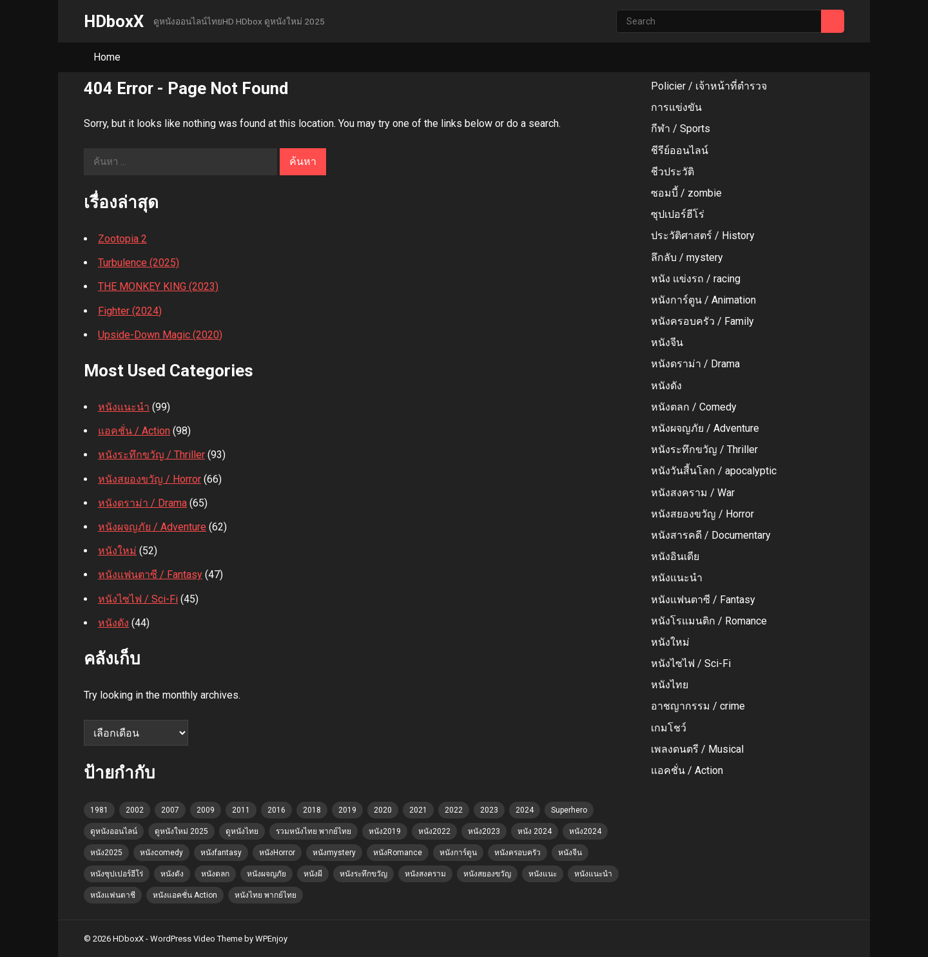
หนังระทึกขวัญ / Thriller (151, 455)
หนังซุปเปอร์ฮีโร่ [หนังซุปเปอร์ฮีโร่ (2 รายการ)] (116, 873)
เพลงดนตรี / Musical (697, 749)
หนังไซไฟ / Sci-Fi (138, 599)
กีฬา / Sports (680, 128)
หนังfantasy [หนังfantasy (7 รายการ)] (221, 852)
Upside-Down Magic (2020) (160, 335)
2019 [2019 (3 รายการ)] (347, 810)
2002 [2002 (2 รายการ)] (135, 810)
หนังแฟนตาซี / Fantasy (150, 574)
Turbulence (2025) (138, 262)
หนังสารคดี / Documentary (711, 535)
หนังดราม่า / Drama (142, 503)
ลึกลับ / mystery (687, 257)
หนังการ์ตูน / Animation (703, 300)
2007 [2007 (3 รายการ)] (170, 810)
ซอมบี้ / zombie (686, 193)
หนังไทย (669, 685)
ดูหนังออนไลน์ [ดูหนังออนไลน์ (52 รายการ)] (113, 831)
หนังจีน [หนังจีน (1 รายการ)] (570, 852)
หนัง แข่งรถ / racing (695, 279)
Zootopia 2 (122, 239)
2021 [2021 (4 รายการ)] (418, 810)
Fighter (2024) (130, 311)
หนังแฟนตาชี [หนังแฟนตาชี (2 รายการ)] (112, 895)
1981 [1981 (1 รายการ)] (99, 810)
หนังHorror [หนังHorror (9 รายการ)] (277, 852)
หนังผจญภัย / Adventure (152, 527)
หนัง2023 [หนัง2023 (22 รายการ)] (484, 831)
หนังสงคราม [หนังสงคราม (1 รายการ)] (425, 873)
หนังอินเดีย (675, 556)
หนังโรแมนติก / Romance (709, 621)
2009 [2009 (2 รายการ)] (206, 810)
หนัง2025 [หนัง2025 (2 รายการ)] (106, 852)
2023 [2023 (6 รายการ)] (489, 810)
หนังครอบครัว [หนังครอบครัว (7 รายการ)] (517, 852)
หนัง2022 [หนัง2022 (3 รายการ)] (434, 831)
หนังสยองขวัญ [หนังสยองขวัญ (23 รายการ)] (487, 873)
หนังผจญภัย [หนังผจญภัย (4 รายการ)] (266, 873)
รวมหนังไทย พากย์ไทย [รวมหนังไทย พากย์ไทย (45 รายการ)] (313, 831)
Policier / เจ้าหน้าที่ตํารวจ (709, 86)
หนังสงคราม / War (693, 493)
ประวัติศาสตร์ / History (703, 235)
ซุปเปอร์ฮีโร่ (677, 214)
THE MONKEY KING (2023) (158, 286)
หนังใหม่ (117, 551)
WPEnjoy (271, 938)
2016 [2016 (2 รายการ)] (276, 810)
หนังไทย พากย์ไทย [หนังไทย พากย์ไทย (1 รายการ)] (265, 895)
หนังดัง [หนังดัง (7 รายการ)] (172, 873)
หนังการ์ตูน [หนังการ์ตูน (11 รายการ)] (458, 852)
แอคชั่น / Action (134, 431)
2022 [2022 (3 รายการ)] (454, 810)
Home (107, 57)
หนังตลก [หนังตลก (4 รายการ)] (215, 873)
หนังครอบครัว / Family (702, 321)
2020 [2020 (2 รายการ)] (383, 810)
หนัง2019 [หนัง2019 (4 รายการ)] (385, 831)
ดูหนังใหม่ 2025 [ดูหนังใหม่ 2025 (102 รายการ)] (181, 831)
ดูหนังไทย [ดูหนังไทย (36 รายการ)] (242, 831)
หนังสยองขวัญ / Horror (149, 479)
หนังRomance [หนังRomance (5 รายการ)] (397, 852)
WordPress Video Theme (196, 938)
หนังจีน (667, 342)
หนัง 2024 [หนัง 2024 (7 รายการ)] (534, 831)
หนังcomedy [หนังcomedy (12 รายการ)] (161, 852)
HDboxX (114, 21)
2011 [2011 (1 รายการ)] (241, 810)
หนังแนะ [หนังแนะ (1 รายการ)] (542, 873)
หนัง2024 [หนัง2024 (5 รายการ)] (585, 831)
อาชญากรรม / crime (698, 706)
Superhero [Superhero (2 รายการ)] (569, 810)
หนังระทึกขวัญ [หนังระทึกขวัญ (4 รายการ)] (363, 873)
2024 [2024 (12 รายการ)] (525, 810)
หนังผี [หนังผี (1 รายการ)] (313, 873)
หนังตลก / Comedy (694, 407)
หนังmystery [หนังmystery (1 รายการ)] (334, 852)
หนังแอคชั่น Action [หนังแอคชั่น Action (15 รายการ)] (185, 895)
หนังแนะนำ (124, 407)
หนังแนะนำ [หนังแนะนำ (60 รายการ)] (593, 873)
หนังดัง (113, 623)
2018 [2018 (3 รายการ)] (312, 810)
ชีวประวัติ (672, 172)
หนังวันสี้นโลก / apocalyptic (714, 471)
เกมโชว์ (668, 728)
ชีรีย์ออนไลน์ (679, 150)
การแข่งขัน (676, 107)
